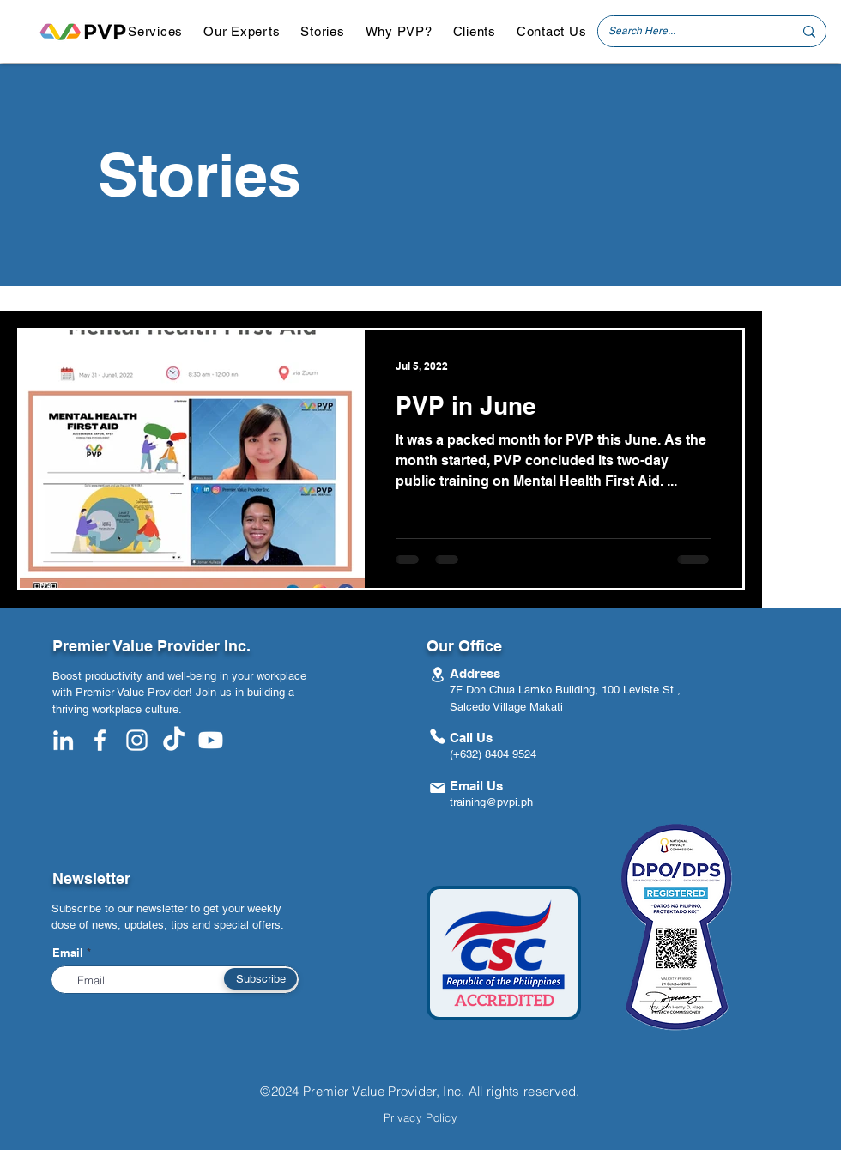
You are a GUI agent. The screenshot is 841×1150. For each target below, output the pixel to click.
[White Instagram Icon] (137, 740)
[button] (155, 31)
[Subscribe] (260, 979)
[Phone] (437, 736)
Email (67, 953)
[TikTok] (174, 740)
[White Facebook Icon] (100, 740)
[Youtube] (211, 740)
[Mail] (437, 787)
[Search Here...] (687, 31)
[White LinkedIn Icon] (63, 740)
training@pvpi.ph (491, 802)
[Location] (437, 674)
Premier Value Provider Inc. (151, 646)
